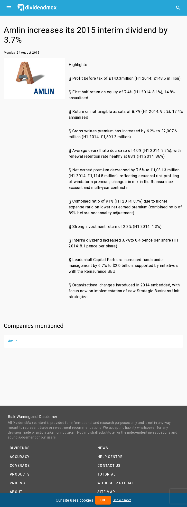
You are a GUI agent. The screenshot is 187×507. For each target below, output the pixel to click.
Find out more (122, 500)
